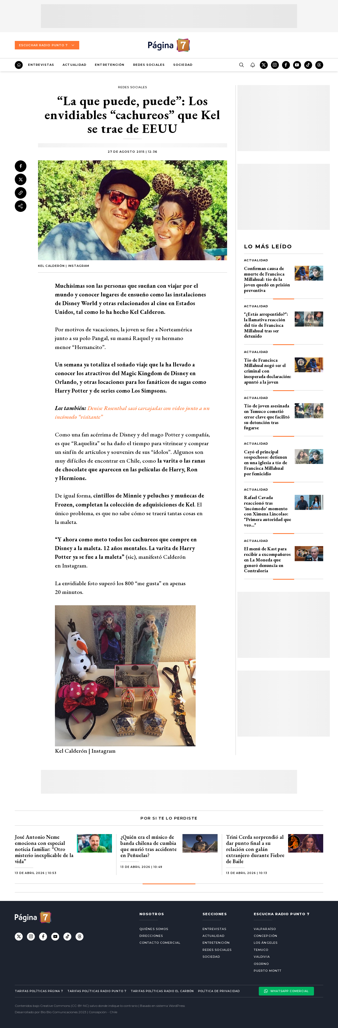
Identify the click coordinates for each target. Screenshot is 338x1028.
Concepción (265, 936)
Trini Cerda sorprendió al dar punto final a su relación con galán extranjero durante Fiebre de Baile (255, 849)
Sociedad (183, 65)
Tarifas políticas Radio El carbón (162, 991)
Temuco (261, 950)
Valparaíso (265, 929)
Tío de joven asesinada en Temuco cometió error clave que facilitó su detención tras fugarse (267, 417)
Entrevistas (41, 65)
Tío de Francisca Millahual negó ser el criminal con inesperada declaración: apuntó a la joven (267, 371)
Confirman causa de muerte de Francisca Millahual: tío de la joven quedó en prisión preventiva (267, 279)
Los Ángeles (266, 943)
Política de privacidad (219, 991)
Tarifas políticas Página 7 (39, 991)
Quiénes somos (153, 929)
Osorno (261, 964)
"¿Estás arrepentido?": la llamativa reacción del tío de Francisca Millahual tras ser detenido (266, 325)
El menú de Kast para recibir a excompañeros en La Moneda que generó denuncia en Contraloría (267, 560)
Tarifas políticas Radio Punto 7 (96, 991)
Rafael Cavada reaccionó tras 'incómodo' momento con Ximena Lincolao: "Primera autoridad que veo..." (267, 511)
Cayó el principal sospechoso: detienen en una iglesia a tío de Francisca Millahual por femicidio (265, 463)
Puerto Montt (267, 971)
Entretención (109, 65)
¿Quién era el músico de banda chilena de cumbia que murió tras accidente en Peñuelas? (148, 846)
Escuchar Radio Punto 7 (47, 45)
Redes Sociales (149, 65)
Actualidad (74, 65)
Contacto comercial (159, 943)
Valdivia (262, 957)
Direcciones (151, 936)
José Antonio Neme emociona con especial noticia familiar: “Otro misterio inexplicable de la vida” (44, 849)
